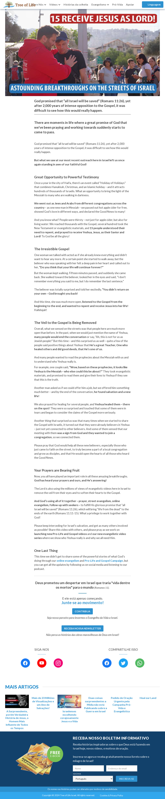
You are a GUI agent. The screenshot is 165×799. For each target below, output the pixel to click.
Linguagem (154, 4)
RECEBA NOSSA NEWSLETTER (82, 628)
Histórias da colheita (75, 4)
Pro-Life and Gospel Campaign (104, 560)
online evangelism (68, 560)
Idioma (77, 774)
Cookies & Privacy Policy (111, 795)
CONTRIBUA (82, 611)
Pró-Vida (117, 4)
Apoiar (130, 4)
